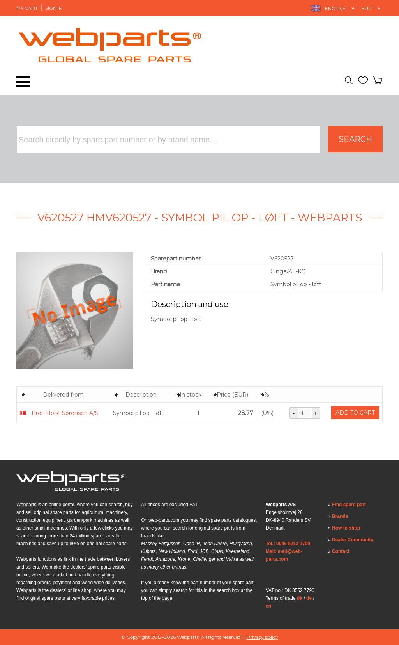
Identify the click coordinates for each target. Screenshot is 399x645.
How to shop (346, 528)
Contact (341, 551)
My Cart (27, 8)
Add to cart (355, 412)
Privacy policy (262, 637)
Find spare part (349, 504)
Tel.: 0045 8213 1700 (288, 543)
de (309, 598)
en (268, 606)
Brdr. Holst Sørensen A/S (65, 412)
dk (299, 598)
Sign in (53, 8)
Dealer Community (352, 539)
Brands (340, 516)
